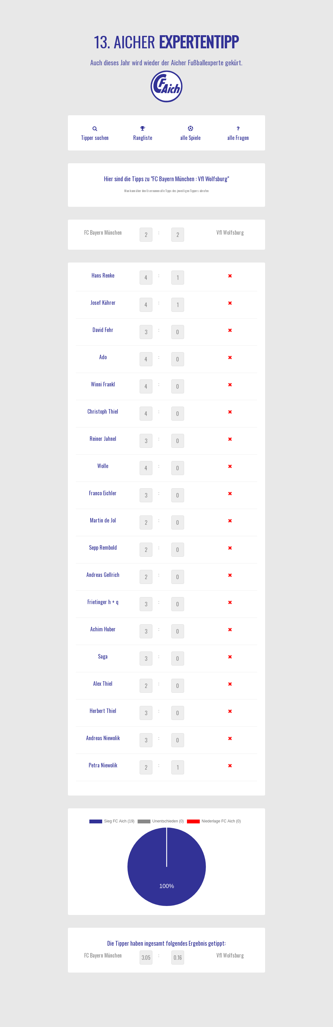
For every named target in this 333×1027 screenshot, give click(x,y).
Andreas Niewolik (103, 738)
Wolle (102, 466)
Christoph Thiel (102, 411)
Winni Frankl (103, 384)
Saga (103, 656)
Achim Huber (103, 629)
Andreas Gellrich (102, 574)
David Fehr (103, 330)
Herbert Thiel (103, 711)
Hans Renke (103, 275)
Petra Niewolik (103, 765)
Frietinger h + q (102, 602)
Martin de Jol (103, 520)
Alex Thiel (102, 683)
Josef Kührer (103, 302)
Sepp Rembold (103, 547)
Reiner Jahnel (103, 438)
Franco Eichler (103, 493)
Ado (103, 357)
